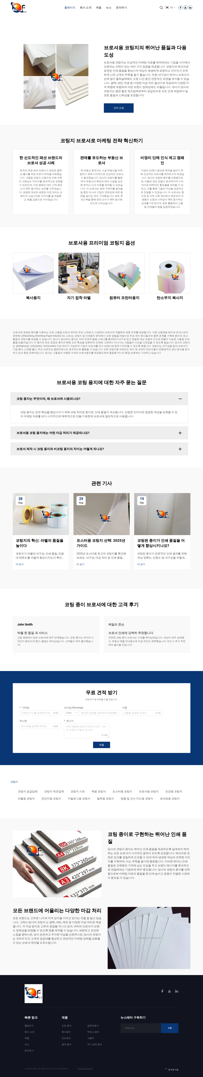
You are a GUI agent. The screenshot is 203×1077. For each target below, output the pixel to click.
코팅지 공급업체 (28, 791)
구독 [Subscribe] (170, 1028)
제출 (101, 744)
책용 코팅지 (99, 791)
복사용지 (33, 298)
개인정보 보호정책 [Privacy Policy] (85, 1069)
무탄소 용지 (93, 1032)
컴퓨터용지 (93, 1025)
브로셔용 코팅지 (149, 791)
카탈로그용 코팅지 (79, 798)
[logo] (18, 7)
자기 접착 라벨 (79, 298)
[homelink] (34, 993)
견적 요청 (119, 108)
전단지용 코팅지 (51, 798)
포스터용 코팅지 (122, 791)
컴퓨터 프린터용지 (124, 298)
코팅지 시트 (78, 791)
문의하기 (121, 7)
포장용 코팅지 (173, 791)
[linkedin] (176, 991)
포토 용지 (66, 1025)
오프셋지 (66, 1038)
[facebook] (162, 991)
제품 (98, 7)
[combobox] (71, 713)
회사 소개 (85, 7)
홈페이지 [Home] (69, 7)
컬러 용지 (66, 1044)
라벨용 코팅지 (26, 798)
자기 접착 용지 (94, 1044)
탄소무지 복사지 (170, 298)
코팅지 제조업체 (54, 791)
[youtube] (170, 991)
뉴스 (108, 7)
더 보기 (20, 564)
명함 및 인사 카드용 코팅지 (137, 798)
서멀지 (90, 1038)
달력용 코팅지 (105, 798)
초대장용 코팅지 (170, 798)
